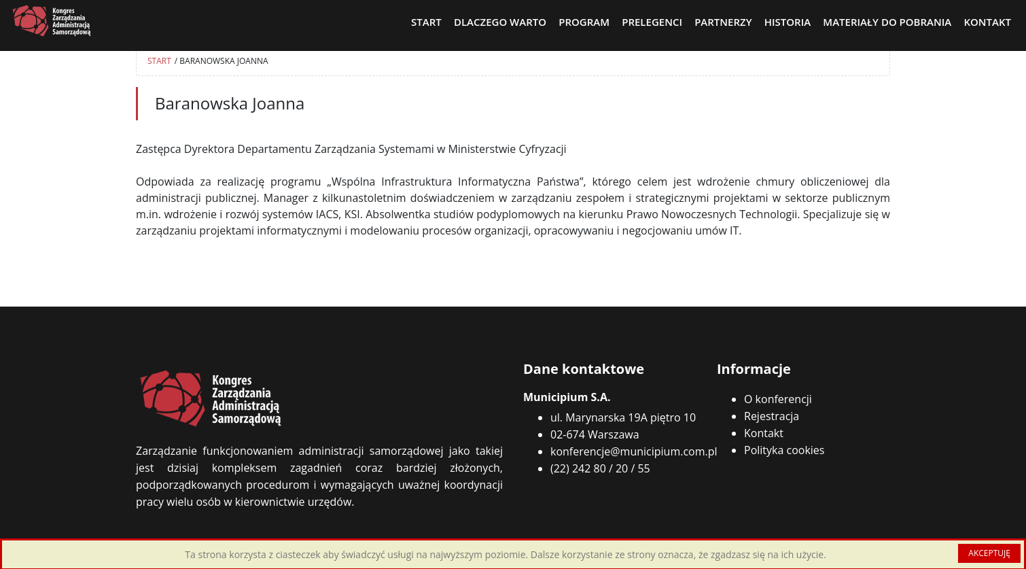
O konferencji (778, 399)
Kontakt (763, 433)
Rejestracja (771, 416)
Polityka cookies (784, 450)
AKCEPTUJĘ (989, 553)
